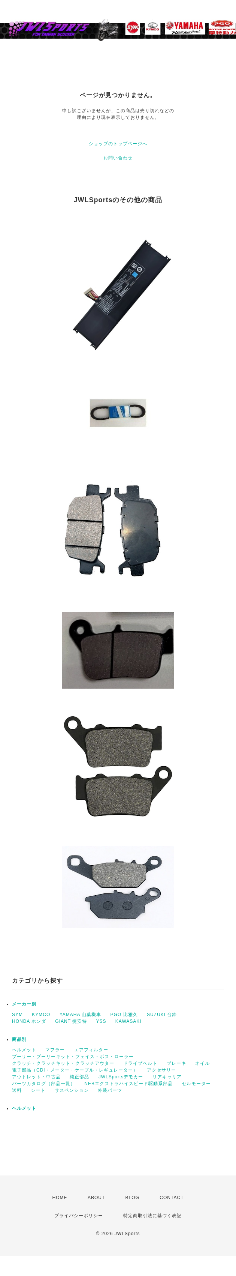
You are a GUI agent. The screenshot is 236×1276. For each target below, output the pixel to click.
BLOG (132, 1197)
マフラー (55, 1049)
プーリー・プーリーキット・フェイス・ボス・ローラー (73, 1056)
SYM (17, 1014)
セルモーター (196, 1083)
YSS (101, 1021)
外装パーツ (110, 1090)
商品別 (19, 1039)
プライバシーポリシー (78, 1215)
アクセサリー (161, 1070)
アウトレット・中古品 (36, 1076)
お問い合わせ (118, 158)
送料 (17, 1090)
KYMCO (41, 1014)
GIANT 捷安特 (71, 1021)
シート (38, 1090)
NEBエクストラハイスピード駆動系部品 (128, 1083)
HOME (59, 1197)
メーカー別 (24, 1004)
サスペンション (72, 1090)
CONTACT (172, 1197)
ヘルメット (24, 1049)
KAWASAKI (128, 1021)
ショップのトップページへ (118, 143)
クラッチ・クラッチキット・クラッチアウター (63, 1063)
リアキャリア (167, 1076)
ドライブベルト (140, 1063)
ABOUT (96, 1197)
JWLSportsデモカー (121, 1076)
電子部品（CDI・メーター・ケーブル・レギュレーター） (75, 1070)
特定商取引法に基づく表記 (152, 1215)
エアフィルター (91, 1049)
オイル (202, 1063)
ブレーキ (176, 1063)
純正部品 (79, 1076)
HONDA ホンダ (29, 1021)
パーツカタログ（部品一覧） (43, 1083)
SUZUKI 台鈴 (162, 1014)
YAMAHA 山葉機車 (80, 1014)
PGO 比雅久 (124, 1014)
